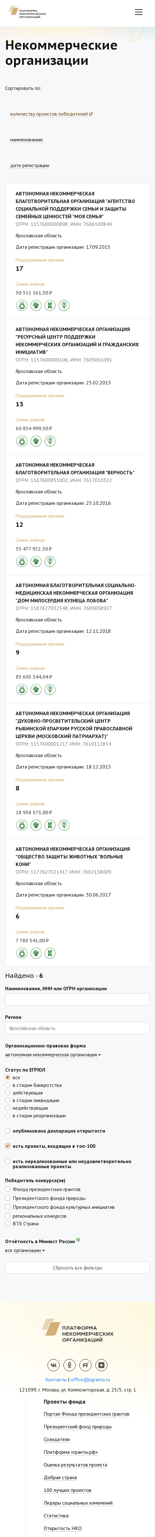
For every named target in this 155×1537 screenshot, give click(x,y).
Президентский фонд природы (78, 1426)
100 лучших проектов (68, 1490)
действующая (28, 1092)
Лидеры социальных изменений (78, 1503)
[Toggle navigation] (138, 12)
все (16, 1077)
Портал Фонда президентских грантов (86, 1414)
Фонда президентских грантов (47, 1189)
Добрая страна (60, 1477)
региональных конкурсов (40, 1215)
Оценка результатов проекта (75, 1464)
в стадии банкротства (37, 1084)
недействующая (30, 1107)
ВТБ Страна (26, 1223)
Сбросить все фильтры (77, 1267)
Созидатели (57, 1439)
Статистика (56, 1515)
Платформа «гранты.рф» (71, 1452)
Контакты (56, 1379)
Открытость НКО (63, 1528)
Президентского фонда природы (49, 1198)
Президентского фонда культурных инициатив (64, 1206)
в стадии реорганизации (39, 1115)
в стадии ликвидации (36, 1100)
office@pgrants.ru (90, 1379)
